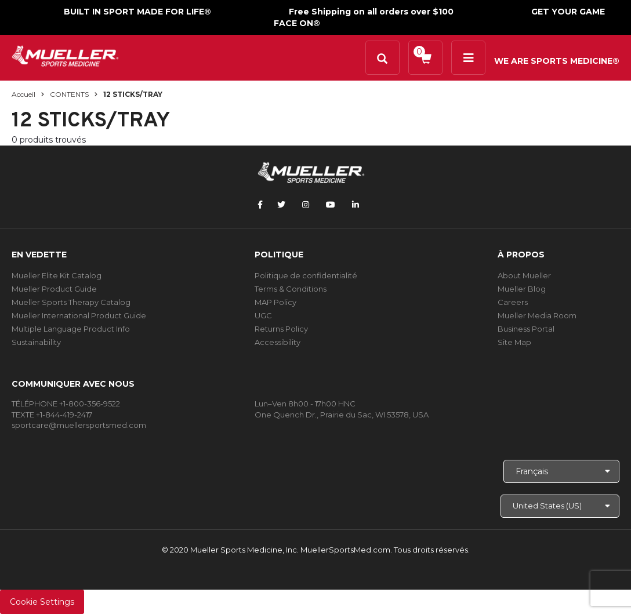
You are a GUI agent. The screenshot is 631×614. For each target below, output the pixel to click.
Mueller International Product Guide (79, 315)
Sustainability (36, 342)
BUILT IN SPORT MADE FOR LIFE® (137, 11)
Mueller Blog (522, 288)
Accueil (23, 94)
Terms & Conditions (291, 288)
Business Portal (526, 328)
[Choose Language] (561, 471)
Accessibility (277, 342)
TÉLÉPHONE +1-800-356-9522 (66, 403)
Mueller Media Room (537, 315)
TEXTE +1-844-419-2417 (52, 414)
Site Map (514, 342)
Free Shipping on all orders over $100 (371, 11)
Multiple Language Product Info (71, 328)
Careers (513, 302)
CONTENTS (69, 94)
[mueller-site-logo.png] (65, 55)
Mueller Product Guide (54, 288)
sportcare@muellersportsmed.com (79, 425)
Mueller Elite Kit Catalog (56, 275)
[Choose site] (560, 506)
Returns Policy (281, 328)
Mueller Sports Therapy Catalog (71, 302)
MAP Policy (275, 302)
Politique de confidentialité (306, 275)
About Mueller (524, 275)
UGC (263, 315)
